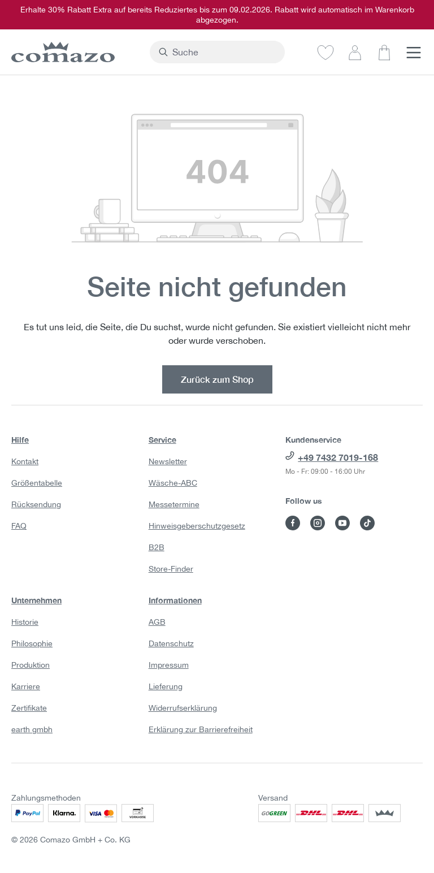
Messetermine (174, 504)
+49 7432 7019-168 (338, 457)
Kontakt (24, 461)
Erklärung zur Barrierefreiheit (201, 729)
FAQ (19, 525)
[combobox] (224, 52)
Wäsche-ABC (173, 482)
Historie (24, 621)
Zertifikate (29, 707)
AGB (157, 621)
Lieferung (166, 686)
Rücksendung (36, 504)
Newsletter (168, 461)
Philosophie (32, 643)
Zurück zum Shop (217, 379)
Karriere (25, 686)
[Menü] (414, 52)
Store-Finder (171, 568)
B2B (156, 547)
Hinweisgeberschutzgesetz (197, 525)
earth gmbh (32, 729)
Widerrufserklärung (183, 707)
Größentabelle (36, 482)
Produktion (30, 664)
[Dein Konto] (355, 52)
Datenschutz (171, 643)
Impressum (169, 664)
